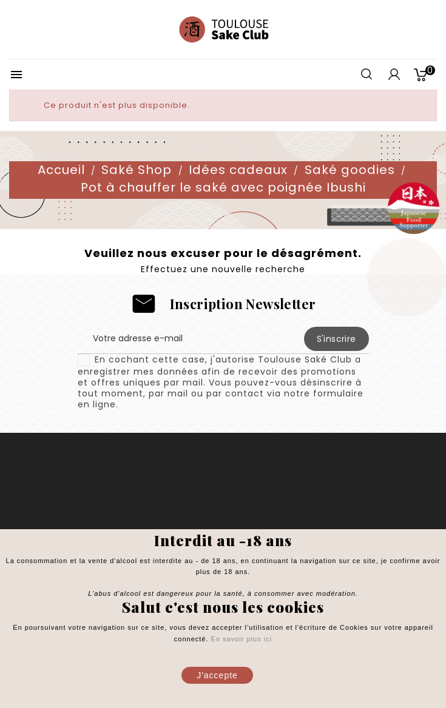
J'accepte (217, 675)
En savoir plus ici (240, 639)
